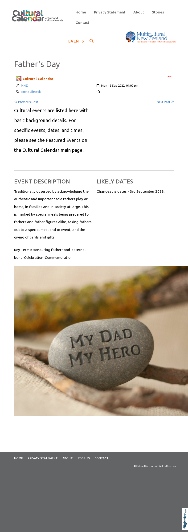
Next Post (165, 102)
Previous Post (26, 102)
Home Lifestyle (31, 91)
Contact (82, 23)
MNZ (24, 85)
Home (81, 12)
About (138, 12)
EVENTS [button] (81, 41)
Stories (158, 12)
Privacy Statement (109, 12)
